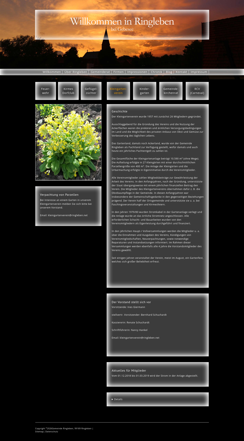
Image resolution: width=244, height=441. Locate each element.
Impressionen (137, 72)
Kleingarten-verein (118, 91)
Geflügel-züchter (91, 91)
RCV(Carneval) (197, 91)
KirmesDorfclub (68, 91)
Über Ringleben (75, 72)
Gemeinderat (100, 72)
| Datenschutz (51, 431)
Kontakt (181, 72)
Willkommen (52, 72)
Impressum (199, 72)
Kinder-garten (145, 91)
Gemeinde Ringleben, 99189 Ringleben (72, 428)
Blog (169, 72)
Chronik (156, 72)
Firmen (118, 72)
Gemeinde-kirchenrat (170, 91)
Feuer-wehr (45, 91)
